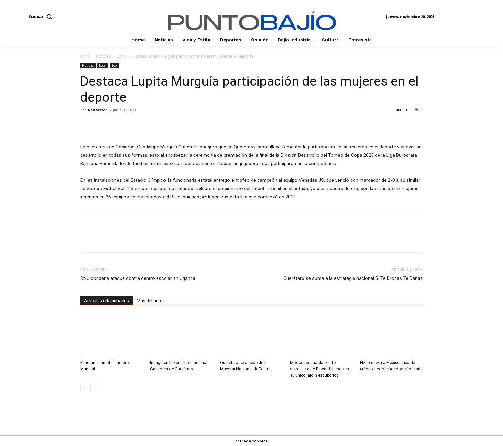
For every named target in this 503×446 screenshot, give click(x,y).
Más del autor (150, 300)
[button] (41, 16)
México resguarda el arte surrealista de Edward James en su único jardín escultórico (319, 369)
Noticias (103, 56)
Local (121, 56)
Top (114, 65)
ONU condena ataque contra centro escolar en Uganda (137, 278)
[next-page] (94, 388)
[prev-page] (84, 388)
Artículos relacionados (106, 300)
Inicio (85, 56)
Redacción (98, 109)
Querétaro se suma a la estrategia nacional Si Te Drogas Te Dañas (353, 278)
